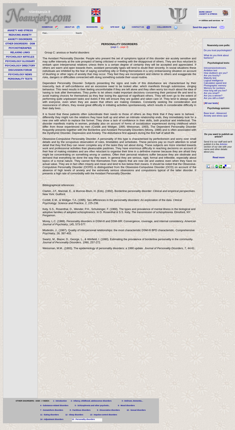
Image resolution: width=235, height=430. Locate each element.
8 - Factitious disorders (80, 410)
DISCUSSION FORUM (20, 70)
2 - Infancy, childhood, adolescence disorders (91, 401)
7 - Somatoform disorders (51, 410)
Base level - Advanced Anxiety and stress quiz (215, 114)
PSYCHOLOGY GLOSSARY (20, 61)
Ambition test (210, 70)
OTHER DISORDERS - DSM (20, 43)
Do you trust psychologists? (218, 50)
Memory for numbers (214, 88)
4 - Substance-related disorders (54, 405)
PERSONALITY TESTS (20, 79)
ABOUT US (69, 27)
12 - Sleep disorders (74, 415)
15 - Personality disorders (83, 419)
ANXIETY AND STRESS (20, 30)
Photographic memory (215, 85)
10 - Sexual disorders (136, 410)
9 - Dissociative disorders (108, 410)
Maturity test (210, 78)
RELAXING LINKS (20, 52)
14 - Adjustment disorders (51, 419)
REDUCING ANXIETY (20, 35)
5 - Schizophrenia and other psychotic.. (92, 405)
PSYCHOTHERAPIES (20, 48)
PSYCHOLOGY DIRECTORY (20, 65)
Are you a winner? (213, 95)
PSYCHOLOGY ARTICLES (20, 57)
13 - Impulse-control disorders (103, 415)
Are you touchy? (212, 75)
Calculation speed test (215, 83)
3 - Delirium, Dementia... (132, 401)
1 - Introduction (60, 401)
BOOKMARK (92, 27)
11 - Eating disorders (49, 415)
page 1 (114, 47)
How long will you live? (215, 90)
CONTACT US (138, 27)
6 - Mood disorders (126, 405)
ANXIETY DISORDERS (20, 39)
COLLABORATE (164, 27)
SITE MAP (114, 27)
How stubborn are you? (216, 73)
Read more (219, 157)
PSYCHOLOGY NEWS (20, 74)
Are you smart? (212, 93)
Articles (223, 144)
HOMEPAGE (47, 27)
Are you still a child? (214, 98)
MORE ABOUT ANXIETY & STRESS (208, 13)
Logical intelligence (213, 80)
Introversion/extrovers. (215, 68)
